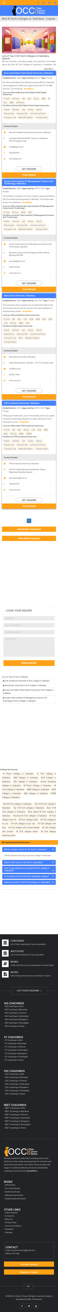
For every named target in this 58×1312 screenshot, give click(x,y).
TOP (28, 1286)
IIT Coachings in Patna (14, 1060)
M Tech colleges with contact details (24, 827)
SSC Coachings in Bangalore (17, 1087)
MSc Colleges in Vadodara (36, 793)
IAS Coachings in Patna (14, 1026)
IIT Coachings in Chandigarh (16, 1057)
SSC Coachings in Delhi (14, 1074)
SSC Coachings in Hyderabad (17, 1084)
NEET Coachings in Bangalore (17, 1121)
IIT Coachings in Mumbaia (15, 1043)
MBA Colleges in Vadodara (38, 789)
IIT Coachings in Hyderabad (16, 1050)
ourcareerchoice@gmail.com (23, 1250)
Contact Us (9, 1216)
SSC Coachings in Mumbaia (16, 1077)
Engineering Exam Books (15, 1199)
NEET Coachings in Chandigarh (18, 1124)
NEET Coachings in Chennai (16, 1115)
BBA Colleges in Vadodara (26, 778)
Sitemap (8, 1232)
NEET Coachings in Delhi (15, 1108)
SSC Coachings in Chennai (16, 1081)
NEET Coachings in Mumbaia (17, 1111)
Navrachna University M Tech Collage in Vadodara (25, 685)
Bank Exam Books (12, 1192)
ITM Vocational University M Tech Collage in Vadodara (27, 681)
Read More (48, 69)
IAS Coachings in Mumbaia (16, 1010)
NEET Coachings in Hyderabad (17, 1118)
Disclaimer (9, 1229)
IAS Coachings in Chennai (15, 1013)
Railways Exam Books (14, 1195)
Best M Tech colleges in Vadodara (17, 804)
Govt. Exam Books (12, 1188)
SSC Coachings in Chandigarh (17, 1091)
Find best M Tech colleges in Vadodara (30, 816)
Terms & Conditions (13, 1226)
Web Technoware (35, 1299)
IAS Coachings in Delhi (14, 1006)
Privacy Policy (10, 1222)
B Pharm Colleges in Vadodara (18, 774)
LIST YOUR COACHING (29, 990)
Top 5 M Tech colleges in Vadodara (28, 808)
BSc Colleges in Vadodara (25, 782)
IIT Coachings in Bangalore (16, 1053)
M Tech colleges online (28, 820)
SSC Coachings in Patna (15, 1094)
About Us (9, 1219)
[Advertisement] (29, 573)
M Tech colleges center (27, 831)
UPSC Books (10, 1185)
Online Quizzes (11, 1213)
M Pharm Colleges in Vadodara (37, 785)
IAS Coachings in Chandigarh (17, 1023)
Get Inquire (29, 169)
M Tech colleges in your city (23, 824)
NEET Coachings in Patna (15, 1128)
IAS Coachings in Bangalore (16, 1019)
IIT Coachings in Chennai (15, 1047)
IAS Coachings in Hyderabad (16, 1016)
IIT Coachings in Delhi (14, 1040)
